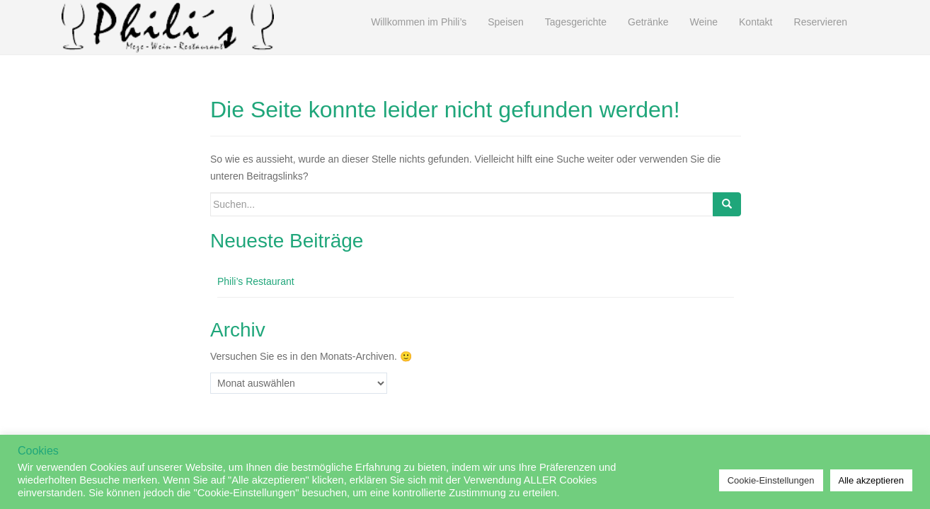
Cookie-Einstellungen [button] (771, 480)
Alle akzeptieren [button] (872, 480)
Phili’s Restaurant (255, 281)
